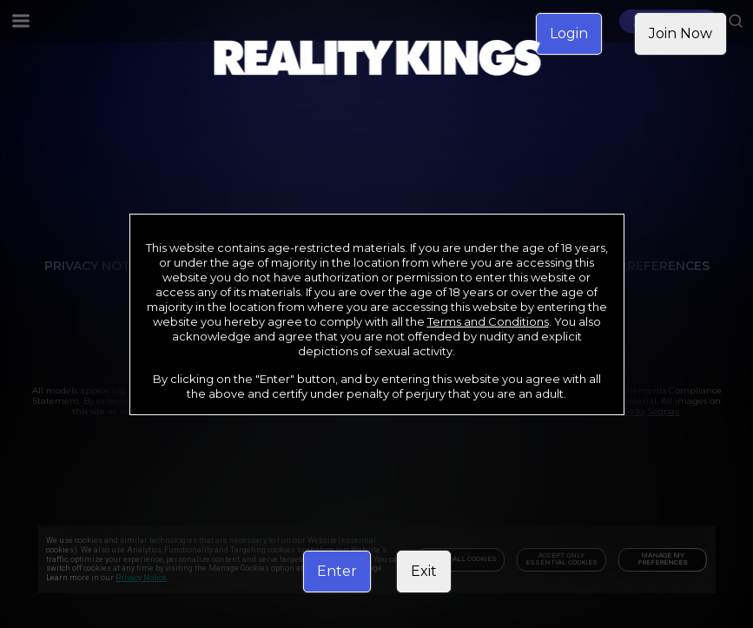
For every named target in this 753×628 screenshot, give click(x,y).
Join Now (680, 33)
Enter (337, 571)
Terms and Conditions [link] (488, 321)
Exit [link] (424, 571)
